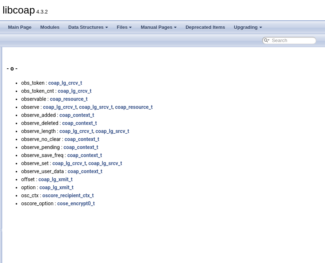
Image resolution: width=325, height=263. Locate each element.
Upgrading (248, 27)
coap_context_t (168, 115)
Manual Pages (159, 27)
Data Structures (88, 27)
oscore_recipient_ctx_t (159, 195)
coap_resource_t (160, 99)
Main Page (19, 27)
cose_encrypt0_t (167, 203)
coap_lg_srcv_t (187, 107)
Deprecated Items (205, 27)
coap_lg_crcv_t (156, 83)
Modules (50, 27)
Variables (33, 48)
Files (124, 27)
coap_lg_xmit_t (147, 179)
